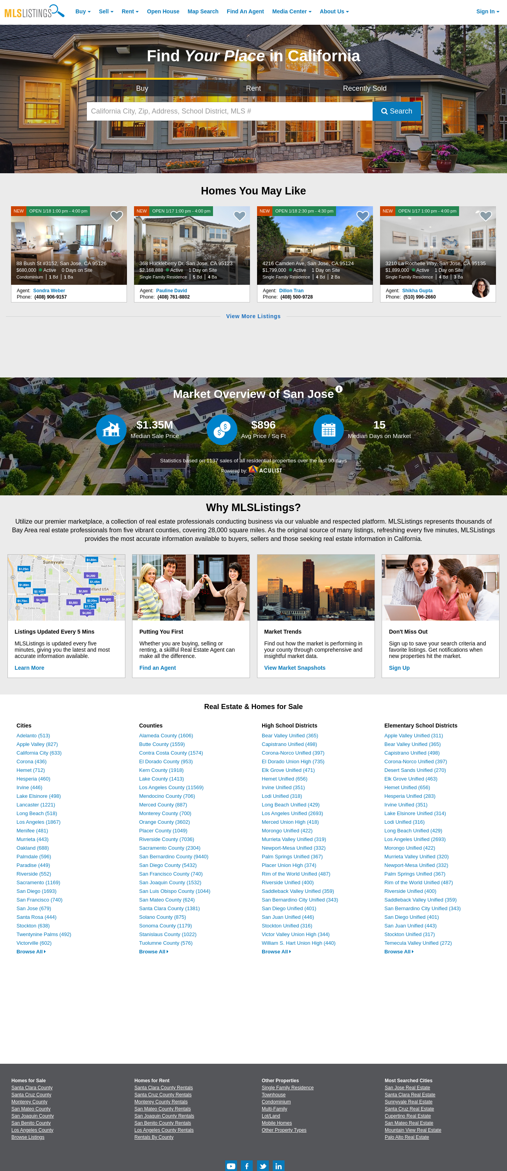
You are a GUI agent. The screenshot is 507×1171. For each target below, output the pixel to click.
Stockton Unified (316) (287, 926)
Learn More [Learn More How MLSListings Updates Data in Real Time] (29, 668)
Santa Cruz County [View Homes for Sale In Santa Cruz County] (31, 1095)
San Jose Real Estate (407, 1087)
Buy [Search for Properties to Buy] (142, 88)
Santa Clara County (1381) (169, 908)
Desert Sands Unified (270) (415, 770)
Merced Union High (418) (290, 822)
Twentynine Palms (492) (44, 934)
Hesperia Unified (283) (409, 796)
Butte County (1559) (162, 744)
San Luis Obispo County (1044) (174, 891)
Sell (104, 11)
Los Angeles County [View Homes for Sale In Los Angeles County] (32, 1130)
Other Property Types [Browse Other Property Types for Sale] (284, 1130)
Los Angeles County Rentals (164, 1130)
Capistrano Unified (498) (289, 744)
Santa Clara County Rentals (163, 1087)
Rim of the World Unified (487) (296, 874)
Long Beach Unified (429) (291, 805)
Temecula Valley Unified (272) (418, 943)
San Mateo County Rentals (162, 1109)
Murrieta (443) (33, 839)
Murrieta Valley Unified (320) (416, 856)
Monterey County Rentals (160, 1102)
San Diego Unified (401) (289, 908)
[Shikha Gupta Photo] (480, 284)
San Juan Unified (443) (410, 926)
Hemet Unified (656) (284, 779)
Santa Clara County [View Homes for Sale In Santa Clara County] (32, 1087)
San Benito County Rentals (162, 1123)
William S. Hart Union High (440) (299, 943)
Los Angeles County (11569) (171, 787)
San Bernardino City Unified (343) (300, 900)
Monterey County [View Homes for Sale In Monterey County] (29, 1102)
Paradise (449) (33, 865)
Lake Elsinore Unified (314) (415, 813)
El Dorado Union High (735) (293, 761)
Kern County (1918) (161, 770)
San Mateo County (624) (167, 900)
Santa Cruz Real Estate (409, 1109)
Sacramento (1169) (38, 882)
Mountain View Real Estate (413, 1130)
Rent (128, 11)
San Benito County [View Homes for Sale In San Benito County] (31, 1123)
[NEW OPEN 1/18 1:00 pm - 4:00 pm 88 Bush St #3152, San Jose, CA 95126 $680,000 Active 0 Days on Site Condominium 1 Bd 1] (69, 245)
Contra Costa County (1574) (171, 753)
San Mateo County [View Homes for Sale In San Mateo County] (30, 1109)
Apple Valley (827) (37, 744)
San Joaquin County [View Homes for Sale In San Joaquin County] (32, 1116)
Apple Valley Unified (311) (413, 736)
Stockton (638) (33, 926)
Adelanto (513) (33, 736)
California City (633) (39, 753)
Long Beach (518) (37, 813)
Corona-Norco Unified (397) (293, 753)
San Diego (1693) (37, 891)
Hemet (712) (31, 770)
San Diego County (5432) (168, 865)
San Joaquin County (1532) (170, 882)
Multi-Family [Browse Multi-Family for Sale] (274, 1109)
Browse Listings (27, 1137)
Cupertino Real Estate (408, 1116)
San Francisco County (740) (171, 874)
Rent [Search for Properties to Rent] (253, 88)
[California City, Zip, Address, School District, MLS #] (229, 111)
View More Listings (253, 316)
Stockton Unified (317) (409, 934)
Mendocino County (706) (167, 796)
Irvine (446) (29, 787)
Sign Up (399, 668)
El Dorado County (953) (166, 761)
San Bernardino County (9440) (173, 856)
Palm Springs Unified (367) (292, 856)
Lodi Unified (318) (282, 796)
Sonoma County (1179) (165, 926)
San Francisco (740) (39, 900)
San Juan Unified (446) (288, 917)
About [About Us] (332, 11)
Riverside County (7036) (166, 839)
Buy (80, 11)
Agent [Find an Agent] (245, 11)
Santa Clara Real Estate (410, 1095)
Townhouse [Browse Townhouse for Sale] (274, 1095)
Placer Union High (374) (289, 865)
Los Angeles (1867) (39, 822)
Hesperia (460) (33, 779)
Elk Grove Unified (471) (288, 770)
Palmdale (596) (34, 856)
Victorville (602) (34, 943)
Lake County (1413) (161, 779)
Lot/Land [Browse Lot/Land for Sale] (271, 1116)
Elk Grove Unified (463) (410, 779)
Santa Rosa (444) (37, 917)
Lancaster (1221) (36, 805)
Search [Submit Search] (396, 111)
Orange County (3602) (164, 822)
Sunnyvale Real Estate (408, 1102)
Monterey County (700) (165, 813)
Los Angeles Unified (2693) (292, 813)
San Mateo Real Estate (409, 1123)
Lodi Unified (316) (404, 822)
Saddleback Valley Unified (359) (298, 891)
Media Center (289, 11)
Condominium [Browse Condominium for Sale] (276, 1102)
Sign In (485, 11)
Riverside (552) (34, 874)
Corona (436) (32, 761)
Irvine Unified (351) (283, 787)
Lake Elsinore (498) (39, 796)
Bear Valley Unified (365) (290, 736)
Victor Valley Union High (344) (296, 934)
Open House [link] (163, 11)
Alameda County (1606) (166, 736)
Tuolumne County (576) (166, 943)
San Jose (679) (34, 908)
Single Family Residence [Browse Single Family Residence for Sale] (288, 1087)
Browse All (31, 952)
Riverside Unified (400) (288, 882)
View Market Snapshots (294, 668)
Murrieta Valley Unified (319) (294, 839)
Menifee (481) (32, 831)
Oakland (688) (33, 848)
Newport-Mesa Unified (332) (294, 848)
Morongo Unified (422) (287, 831)
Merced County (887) (163, 805)
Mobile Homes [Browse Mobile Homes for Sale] (277, 1123)
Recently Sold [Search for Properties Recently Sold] (365, 88)
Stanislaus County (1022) (168, 934)
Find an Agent (158, 668)
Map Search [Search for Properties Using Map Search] (203, 11)
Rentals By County (153, 1137)
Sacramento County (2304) (169, 848)
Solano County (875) (162, 917)
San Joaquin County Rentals (164, 1116)
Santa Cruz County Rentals (162, 1095)
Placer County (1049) (163, 831)
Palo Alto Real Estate (407, 1137)
